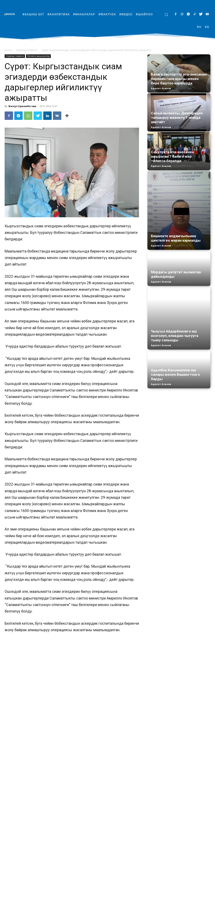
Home (8, 50)
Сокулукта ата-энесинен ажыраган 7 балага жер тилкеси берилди (172, 156)
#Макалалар (148, 902)
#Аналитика (128, 902)
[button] (166, 14)
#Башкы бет (109, 902)
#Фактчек (166, 902)
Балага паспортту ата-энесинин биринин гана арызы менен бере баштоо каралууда (179, 78)
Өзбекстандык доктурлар (67, 823)
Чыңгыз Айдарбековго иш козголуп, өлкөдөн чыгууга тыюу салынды (174, 315)
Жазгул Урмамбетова (22, 106)
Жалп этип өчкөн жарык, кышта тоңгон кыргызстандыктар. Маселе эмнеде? (110, 876)
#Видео (181, 902)
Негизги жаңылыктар (38, 56)
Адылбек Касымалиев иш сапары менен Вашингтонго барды (175, 354)
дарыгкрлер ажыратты (33, 823)
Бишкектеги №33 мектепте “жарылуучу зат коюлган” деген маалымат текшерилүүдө (35, 876)
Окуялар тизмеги (26, 50)
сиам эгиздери (96, 823)
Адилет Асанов (161, 88)
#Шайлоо (196, 902)
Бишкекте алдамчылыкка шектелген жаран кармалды (176, 238)
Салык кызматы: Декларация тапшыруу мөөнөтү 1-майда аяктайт (177, 117)
